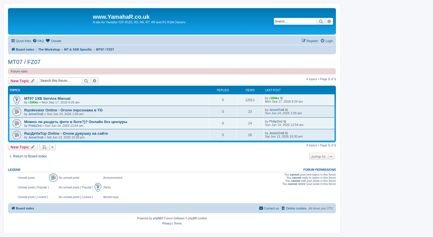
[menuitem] (38, 41)
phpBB (157, 218)
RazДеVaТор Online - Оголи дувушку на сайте (66, 133)
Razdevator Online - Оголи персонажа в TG (63, 110)
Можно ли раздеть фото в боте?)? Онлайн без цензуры (75, 122)
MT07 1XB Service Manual (47, 98)
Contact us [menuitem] (269, 208)
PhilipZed (35, 125)
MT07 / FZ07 (24, 62)
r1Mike (33, 102)
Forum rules (19, 71)
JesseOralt (36, 114)
